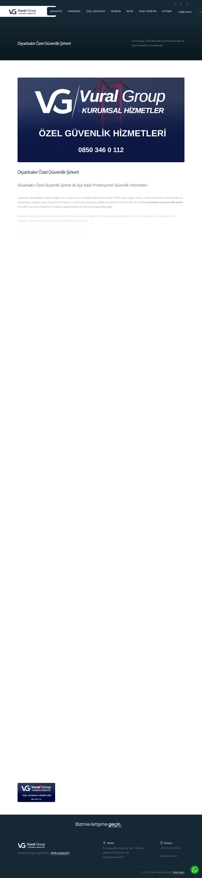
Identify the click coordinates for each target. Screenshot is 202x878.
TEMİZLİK (116, 11)
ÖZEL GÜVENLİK (95, 11)
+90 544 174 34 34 (170, 848)
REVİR (130, 11)
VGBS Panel (185, 11)
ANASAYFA (56, 11)
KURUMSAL (74, 11)
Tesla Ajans (178, 872)
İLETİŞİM (167, 11)
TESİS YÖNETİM (148, 11)
